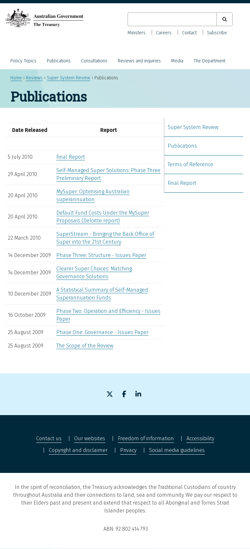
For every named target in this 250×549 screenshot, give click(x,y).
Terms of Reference (190, 164)
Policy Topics (23, 61)
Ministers (137, 33)
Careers (164, 33)
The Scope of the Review (84, 346)
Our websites (89, 438)
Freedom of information (146, 438)
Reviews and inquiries (139, 61)
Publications (59, 61)
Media (177, 61)
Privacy (128, 450)
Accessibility (200, 438)
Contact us (49, 438)
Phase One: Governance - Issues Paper (102, 332)
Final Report (70, 157)
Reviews (34, 78)
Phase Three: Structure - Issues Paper (101, 255)
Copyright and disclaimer (78, 450)
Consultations (94, 61)
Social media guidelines (177, 450)
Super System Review (68, 78)
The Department (209, 61)
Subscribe (217, 33)
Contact (189, 33)
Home (16, 78)
